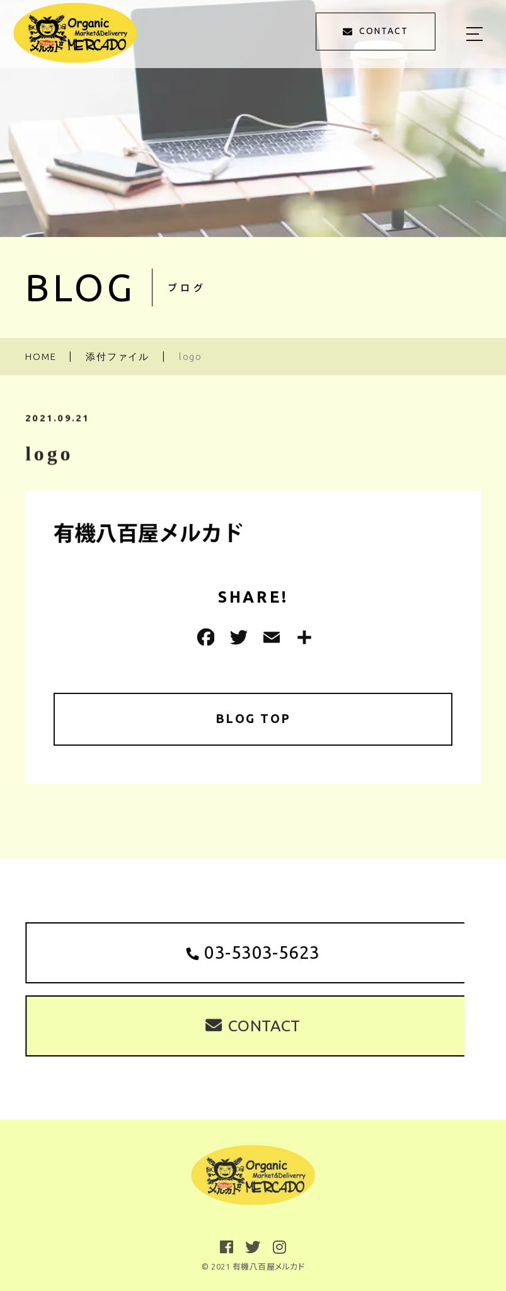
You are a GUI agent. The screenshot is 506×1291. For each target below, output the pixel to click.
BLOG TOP (253, 719)
